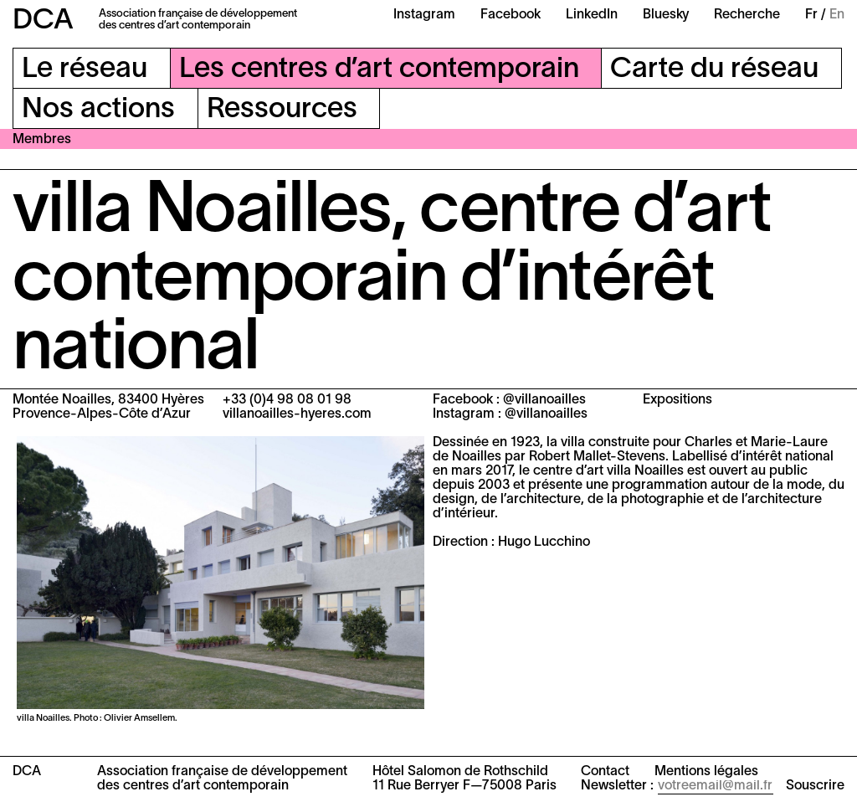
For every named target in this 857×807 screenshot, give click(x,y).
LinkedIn (592, 15)
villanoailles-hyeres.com (297, 414)
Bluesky (666, 15)
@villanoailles (544, 400)
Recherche (747, 15)
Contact (605, 772)
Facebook (510, 15)
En (836, 15)
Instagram (424, 15)
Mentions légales (706, 772)
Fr (811, 15)
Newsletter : (617, 786)
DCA (43, 21)
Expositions (677, 400)
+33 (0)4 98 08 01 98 (287, 400)
